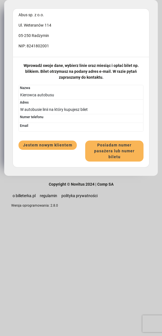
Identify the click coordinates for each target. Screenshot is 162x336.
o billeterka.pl (24, 195)
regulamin (48, 195)
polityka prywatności (79, 195)
